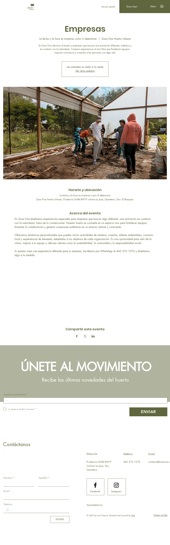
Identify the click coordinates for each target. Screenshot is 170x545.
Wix (133, 515)
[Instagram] (116, 491)
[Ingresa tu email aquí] (84, 400)
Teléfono (8, 504)
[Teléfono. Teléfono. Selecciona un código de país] (9, 510)
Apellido (43, 477)
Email (7, 491)
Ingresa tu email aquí (15, 394)
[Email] (35, 497)
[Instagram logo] (116, 485)
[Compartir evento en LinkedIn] (93, 336)
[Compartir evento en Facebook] (76, 336)
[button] (153, 6)
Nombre (9, 477)
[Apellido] (52, 483)
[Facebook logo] (95, 485)
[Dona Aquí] (131, 6)
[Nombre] (18, 483)
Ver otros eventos (85, 71)
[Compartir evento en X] (85, 336)
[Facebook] (95, 491)
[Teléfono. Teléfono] (39, 510)
